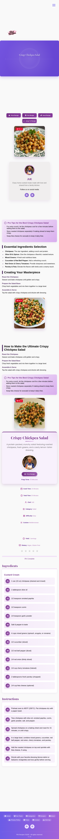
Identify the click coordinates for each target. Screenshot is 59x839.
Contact (36, 820)
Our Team (18, 816)
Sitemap (46, 820)
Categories (30, 816)
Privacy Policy (14, 820)
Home (7, 816)
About (52, 816)
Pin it (19, 129)
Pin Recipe (29, 115)
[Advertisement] (29, 14)
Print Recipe (14, 115)
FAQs (26, 820)
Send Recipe (45, 115)
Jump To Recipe (29, 121)
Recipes (42, 816)
